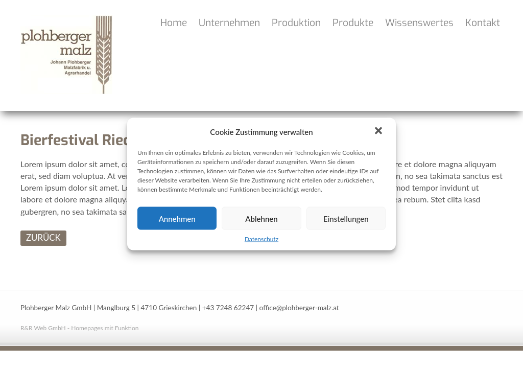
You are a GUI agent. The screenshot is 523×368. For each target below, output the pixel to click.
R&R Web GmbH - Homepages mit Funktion (79, 328)
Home (173, 22)
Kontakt (482, 22)
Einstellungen (346, 218)
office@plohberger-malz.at (299, 308)
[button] (379, 132)
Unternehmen (229, 22)
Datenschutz (261, 239)
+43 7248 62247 (228, 308)
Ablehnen (261, 218)
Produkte (352, 22)
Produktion (296, 22)
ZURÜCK (43, 237)
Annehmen (177, 218)
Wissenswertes (419, 22)
